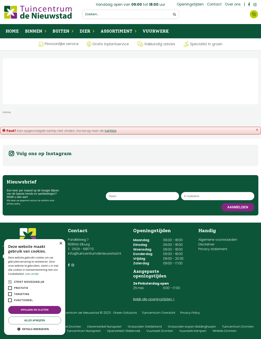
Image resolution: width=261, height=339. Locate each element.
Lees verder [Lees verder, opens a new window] (32, 274)
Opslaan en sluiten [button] (35, 309)
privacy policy (13, 203)
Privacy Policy (190, 312)
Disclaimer (206, 244)
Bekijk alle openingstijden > (154, 299)
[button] (34, 329)
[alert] (34, 287)
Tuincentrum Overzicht (158, 312)
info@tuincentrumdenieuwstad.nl (94, 253)
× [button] (60, 243)
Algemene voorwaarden (217, 239)
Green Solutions (125, 312)
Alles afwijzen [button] (34, 320)
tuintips (110, 130)
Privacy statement (212, 249)
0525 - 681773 (83, 249)
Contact (254, 14)
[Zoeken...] (130, 14)
